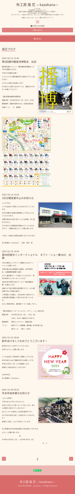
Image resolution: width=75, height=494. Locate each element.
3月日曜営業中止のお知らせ (18, 198)
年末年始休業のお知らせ (16, 393)
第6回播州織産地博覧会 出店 (19, 61)
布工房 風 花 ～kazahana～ (37, 4)
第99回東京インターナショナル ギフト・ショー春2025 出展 (36, 256)
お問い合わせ (37, 30)
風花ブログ (9, 49)
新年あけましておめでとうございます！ (24, 341)
